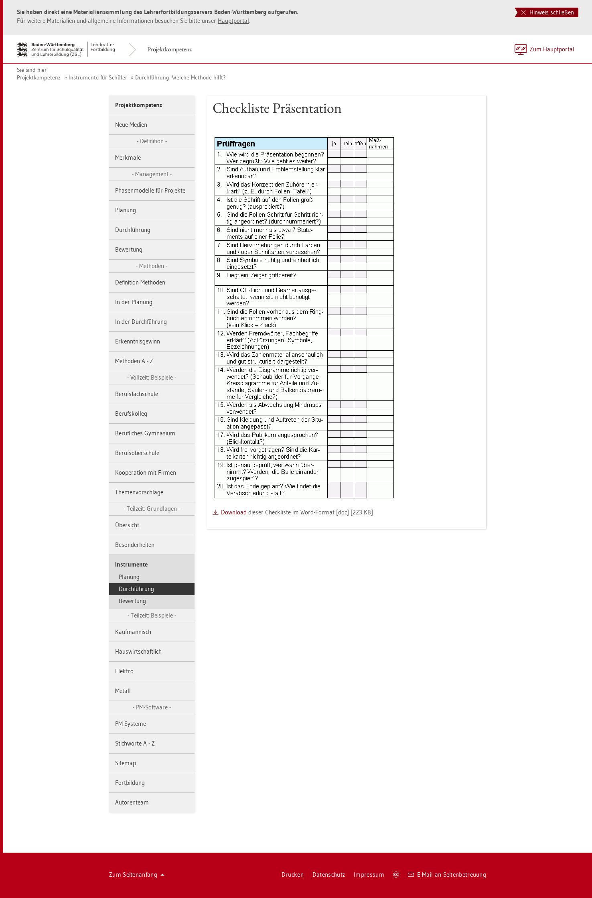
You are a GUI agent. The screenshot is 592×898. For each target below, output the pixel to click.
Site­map (125, 763)
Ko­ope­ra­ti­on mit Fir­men (145, 472)
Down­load (234, 512)
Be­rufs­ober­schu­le (137, 453)
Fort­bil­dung (130, 782)
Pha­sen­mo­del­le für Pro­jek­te (150, 190)
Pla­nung (125, 210)
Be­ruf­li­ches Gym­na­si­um (145, 433)
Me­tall (123, 691)
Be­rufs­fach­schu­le (136, 394)
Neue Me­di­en (131, 124)
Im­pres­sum (369, 874)
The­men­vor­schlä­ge (139, 492)
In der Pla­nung (133, 302)
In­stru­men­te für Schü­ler (98, 77)
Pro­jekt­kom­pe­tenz (169, 49)
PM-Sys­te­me (130, 723)
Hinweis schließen (547, 12)
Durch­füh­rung (132, 230)
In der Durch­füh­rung (141, 321)
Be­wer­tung (128, 249)
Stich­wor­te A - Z (135, 743)
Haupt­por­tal (233, 20)
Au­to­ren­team (132, 802)
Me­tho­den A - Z (134, 361)
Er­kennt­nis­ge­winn (137, 341)
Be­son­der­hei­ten (134, 545)
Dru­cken (293, 874)
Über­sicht (127, 525)
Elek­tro (124, 671)
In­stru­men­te (131, 564)
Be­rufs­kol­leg (131, 413)
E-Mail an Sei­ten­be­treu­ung (447, 874)
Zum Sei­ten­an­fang (136, 874)
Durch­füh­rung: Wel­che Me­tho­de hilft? (180, 77)
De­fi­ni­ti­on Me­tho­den (140, 282)
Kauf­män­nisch (133, 632)
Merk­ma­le (128, 157)
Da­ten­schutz (328, 874)
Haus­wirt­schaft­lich (138, 651)
